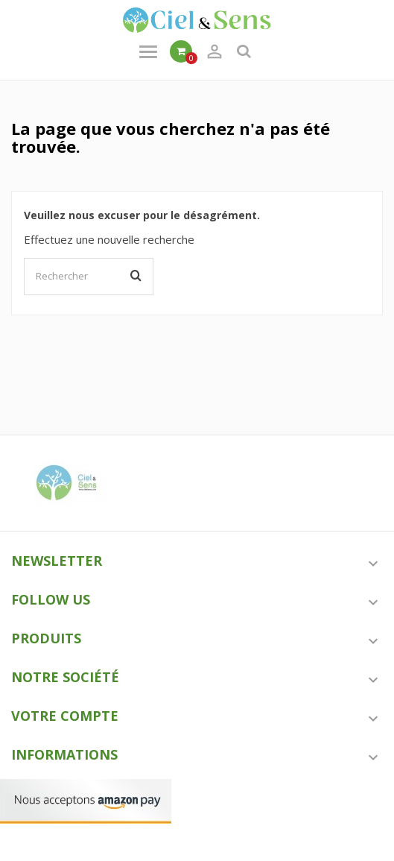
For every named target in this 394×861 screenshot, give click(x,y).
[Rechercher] (88, 276)
